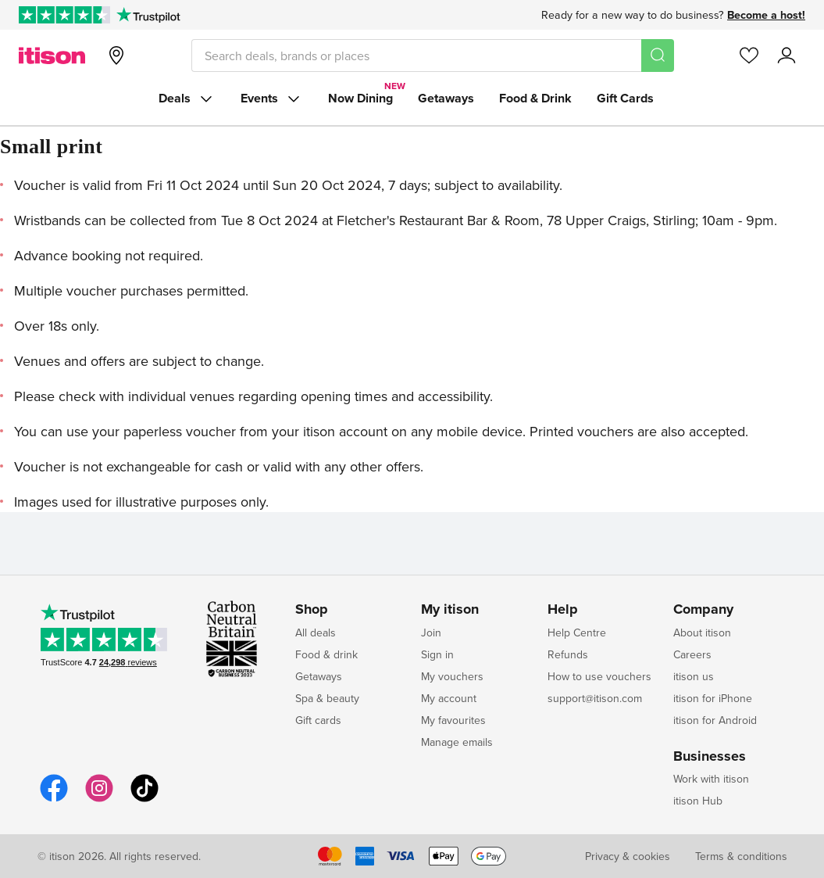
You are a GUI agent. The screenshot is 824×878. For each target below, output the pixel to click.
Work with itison (711, 779)
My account (448, 698)
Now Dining (360, 98)
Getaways (446, 98)
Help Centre (577, 632)
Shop (311, 609)
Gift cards (318, 720)
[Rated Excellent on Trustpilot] (64, 14)
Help (563, 609)
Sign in (437, 654)
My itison (450, 609)
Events (272, 98)
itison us (693, 676)
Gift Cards (625, 98)
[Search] (657, 55)
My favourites (453, 720)
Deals (187, 98)
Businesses (709, 756)
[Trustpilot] (148, 15)
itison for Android (715, 720)
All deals (315, 632)
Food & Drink (535, 98)
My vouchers (452, 676)
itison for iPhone (712, 698)
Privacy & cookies (627, 856)
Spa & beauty (327, 698)
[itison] (52, 55)
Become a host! (766, 15)
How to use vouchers (599, 676)
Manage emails (457, 742)
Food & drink (326, 654)
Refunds (568, 654)
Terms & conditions (741, 856)
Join (431, 632)
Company (703, 609)
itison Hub (697, 800)
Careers (692, 654)
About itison (702, 632)
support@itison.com (595, 698)
